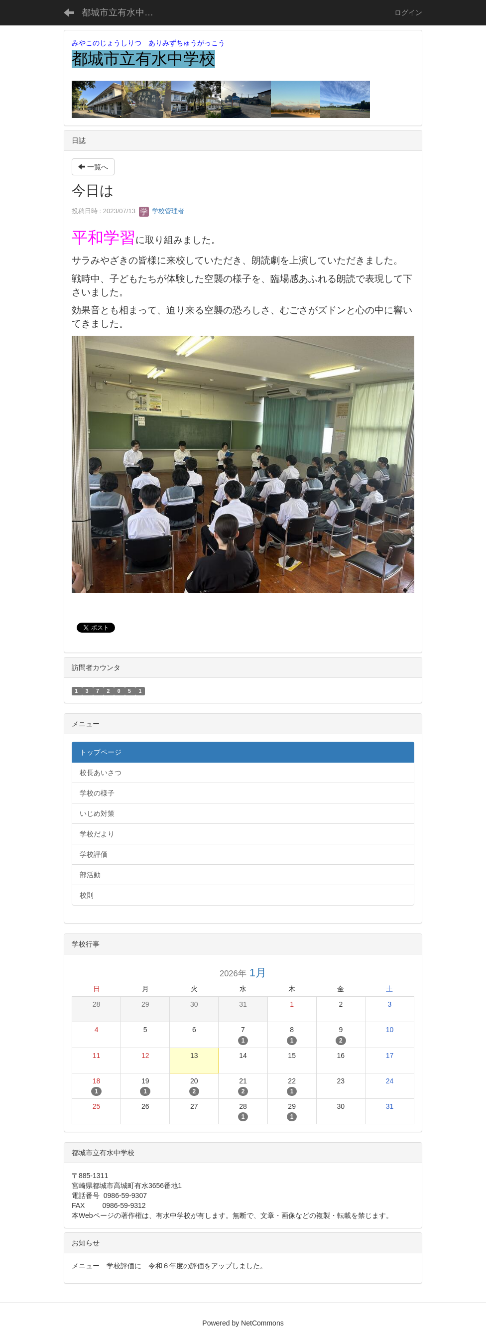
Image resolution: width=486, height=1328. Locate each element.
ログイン (408, 12)
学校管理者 (161, 211)
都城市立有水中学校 (122, 12)
